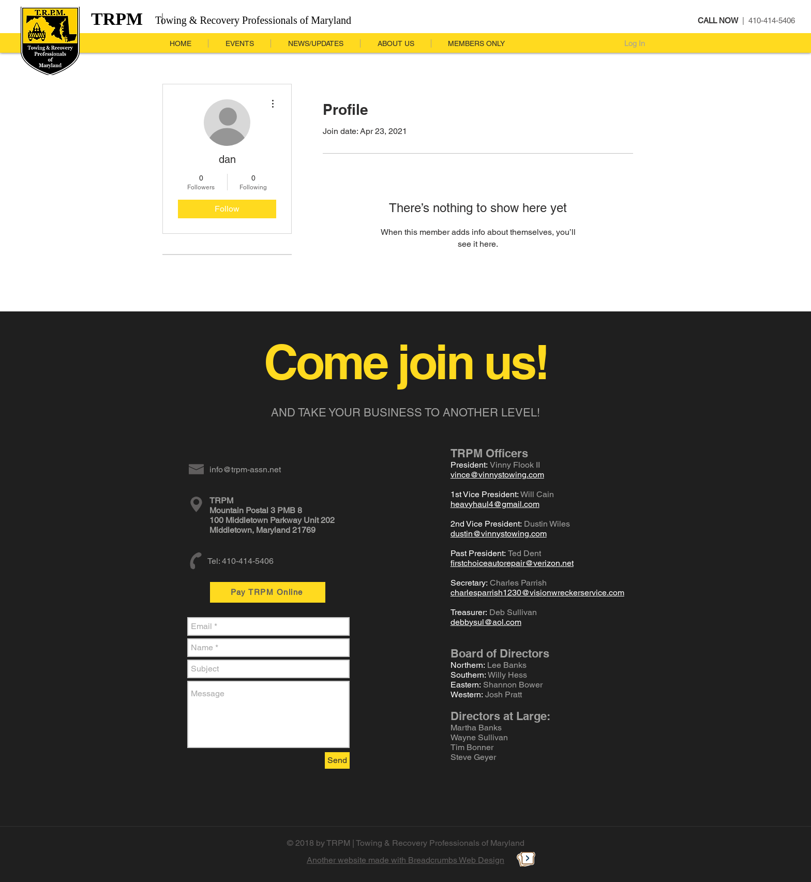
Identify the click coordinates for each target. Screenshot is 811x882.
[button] (315, 43)
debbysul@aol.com (485, 622)
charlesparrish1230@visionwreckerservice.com (537, 592)
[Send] (337, 760)
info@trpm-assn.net (245, 469)
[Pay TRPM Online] (267, 592)
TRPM (117, 18)
